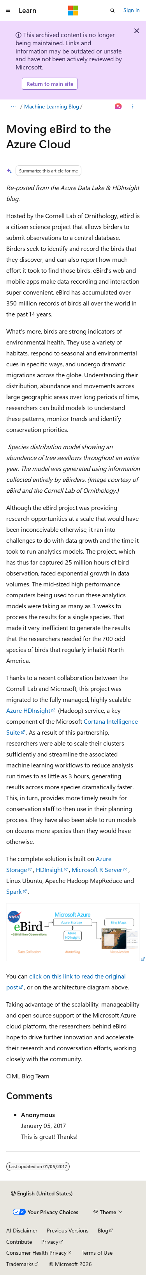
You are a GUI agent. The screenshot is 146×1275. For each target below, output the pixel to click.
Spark (14, 891)
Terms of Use (97, 1252)
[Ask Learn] (118, 106)
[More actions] (133, 106)
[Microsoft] (73, 10)
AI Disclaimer (21, 1230)
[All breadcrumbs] (13, 106)
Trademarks (19, 1264)
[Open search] (112, 11)
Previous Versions (67, 1230)
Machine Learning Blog (51, 106)
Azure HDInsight (28, 710)
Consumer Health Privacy (36, 1252)
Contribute (19, 1241)
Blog (103, 1230)
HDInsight (49, 869)
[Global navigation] (8, 11)
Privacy (49, 1241)
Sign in (131, 10)
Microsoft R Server (97, 869)
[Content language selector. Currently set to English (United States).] (41, 1193)
